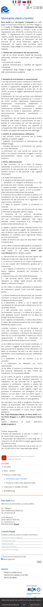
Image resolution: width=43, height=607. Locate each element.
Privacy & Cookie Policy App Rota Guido (21, 483)
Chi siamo (7, 467)
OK (24, 605)
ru (24, 5)
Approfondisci (35, 605)
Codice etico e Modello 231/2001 (16, 487)
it (14, 5)
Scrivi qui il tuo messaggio (21, 551)
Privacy (16, 524)
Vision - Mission (9, 471)
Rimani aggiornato (8, 559)
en (19, 5)
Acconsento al (13, 557)
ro (29, 5)
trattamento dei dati (19, 557)
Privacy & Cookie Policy (12, 475)
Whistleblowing (9, 491)
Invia (39, 562)
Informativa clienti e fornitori (16, 479)
